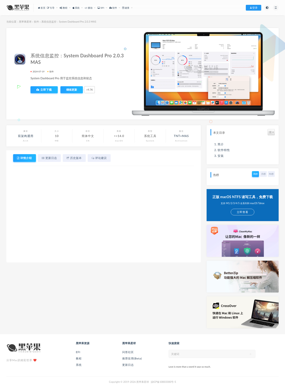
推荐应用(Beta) (132, 358)
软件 (36, 21)
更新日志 (128, 364)
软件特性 (224, 150)
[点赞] (71, 89)
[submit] (250, 354)
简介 (221, 144)
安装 (221, 155)
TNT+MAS (181, 136)
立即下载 (44, 89)
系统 (79, 364)
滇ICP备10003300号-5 (163, 381)
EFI (78, 352)
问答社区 (128, 352)
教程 (79, 358)
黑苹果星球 (25, 21)
